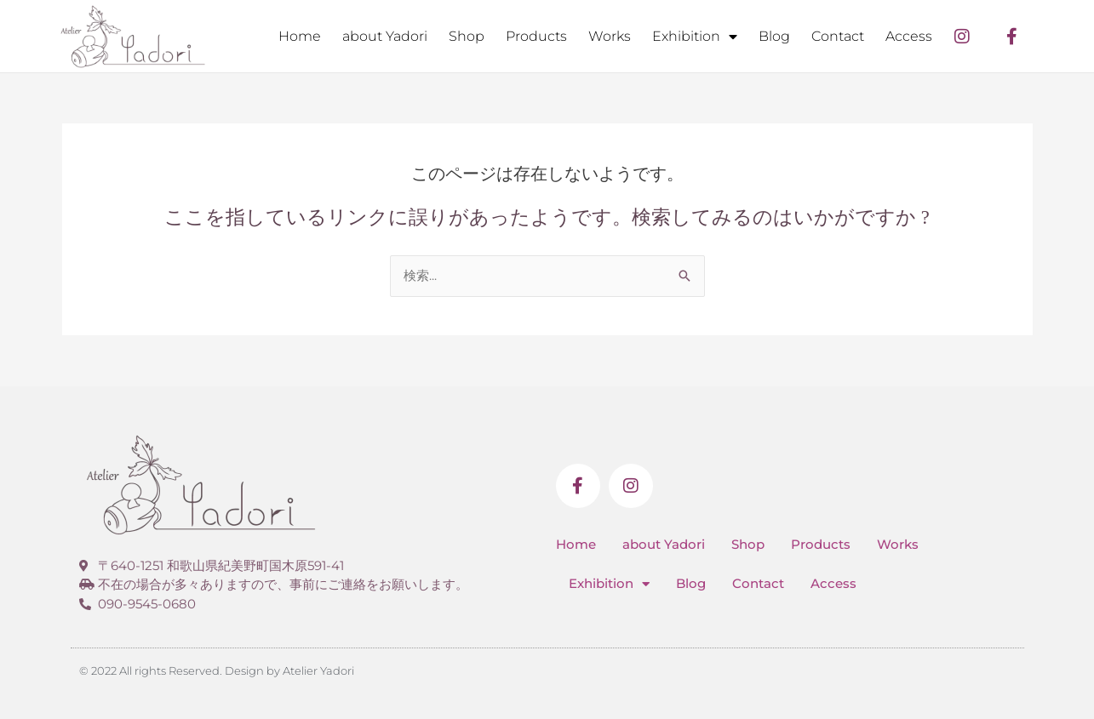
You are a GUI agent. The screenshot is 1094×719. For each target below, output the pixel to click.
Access (908, 36)
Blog (774, 36)
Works (609, 36)
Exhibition (694, 36)
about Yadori (384, 36)
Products (536, 36)
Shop (466, 36)
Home (299, 36)
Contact (837, 36)
